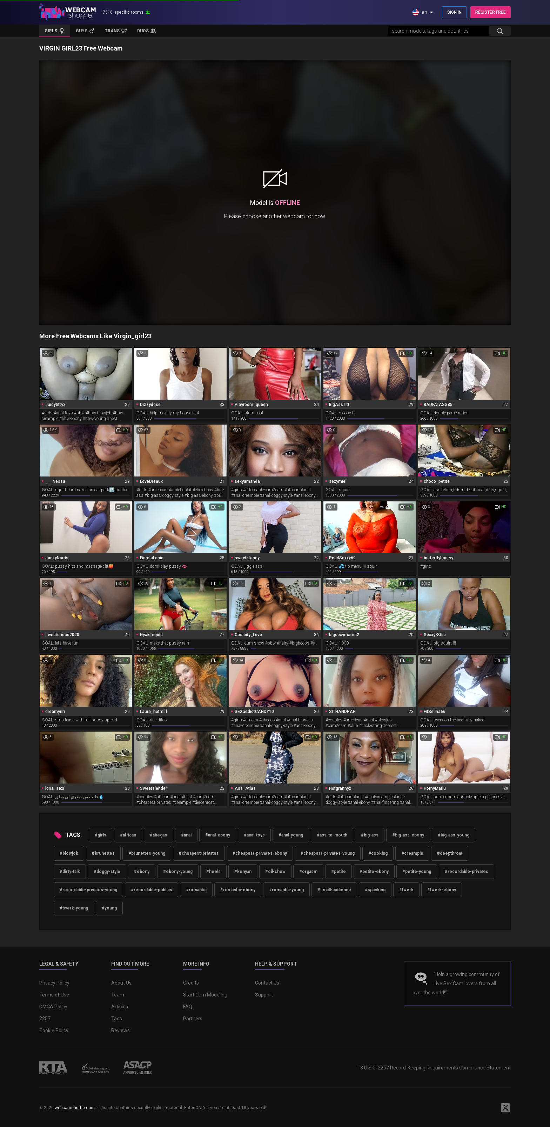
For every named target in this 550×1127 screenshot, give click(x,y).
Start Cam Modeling (205, 994)
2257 (45, 1018)
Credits (191, 982)
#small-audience (334, 889)
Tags (116, 1018)
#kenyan (242, 871)
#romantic (196, 889)
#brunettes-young (146, 853)
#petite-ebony (374, 871)
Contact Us (267, 982)
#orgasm (308, 871)
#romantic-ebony (237, 889)
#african (128, 835)
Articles (119, 1006)
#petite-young (416, 871)
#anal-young (291, 835)
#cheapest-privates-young (328, 853)
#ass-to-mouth (332, 835)
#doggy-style (107, 871)
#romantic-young (286, 889)
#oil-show (275, 871)
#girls (100, 835)
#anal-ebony (217, 835)
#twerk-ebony (441, 889)
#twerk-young (74, 908)
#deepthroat (449, 853)
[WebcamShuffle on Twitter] (505, 1107)
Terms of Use (54, 994)
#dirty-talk (70, 871)
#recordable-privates (466, 871)
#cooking (378, 853)
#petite (338, 871)
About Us (121, 982)
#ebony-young (178, 871)
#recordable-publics (151, 889)
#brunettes (103, 853)
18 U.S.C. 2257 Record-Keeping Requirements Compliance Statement (434, 1068)
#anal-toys (254, 835)
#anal (186, 835)
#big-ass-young (453, 835)
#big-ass (369, 835)
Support (264, 994)
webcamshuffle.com (75, 1107)
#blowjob (69, 853)
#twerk (406, 889)
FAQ (187, 1006)
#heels (213, 871)
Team (117, 994)
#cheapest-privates (199, 853)
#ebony (141, 871)
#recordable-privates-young (88, 889)
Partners (192, 1018)
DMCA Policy (53, 1006)
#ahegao (158, 835)
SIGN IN (454, 12)
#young (109, 908)
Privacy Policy (54, 982)
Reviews (120, 1030)
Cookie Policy (53, 1030)
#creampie (412, 853)
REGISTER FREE (490, 12)
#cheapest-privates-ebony (260, 853)
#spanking (375, 889)
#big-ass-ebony (408, 835)
